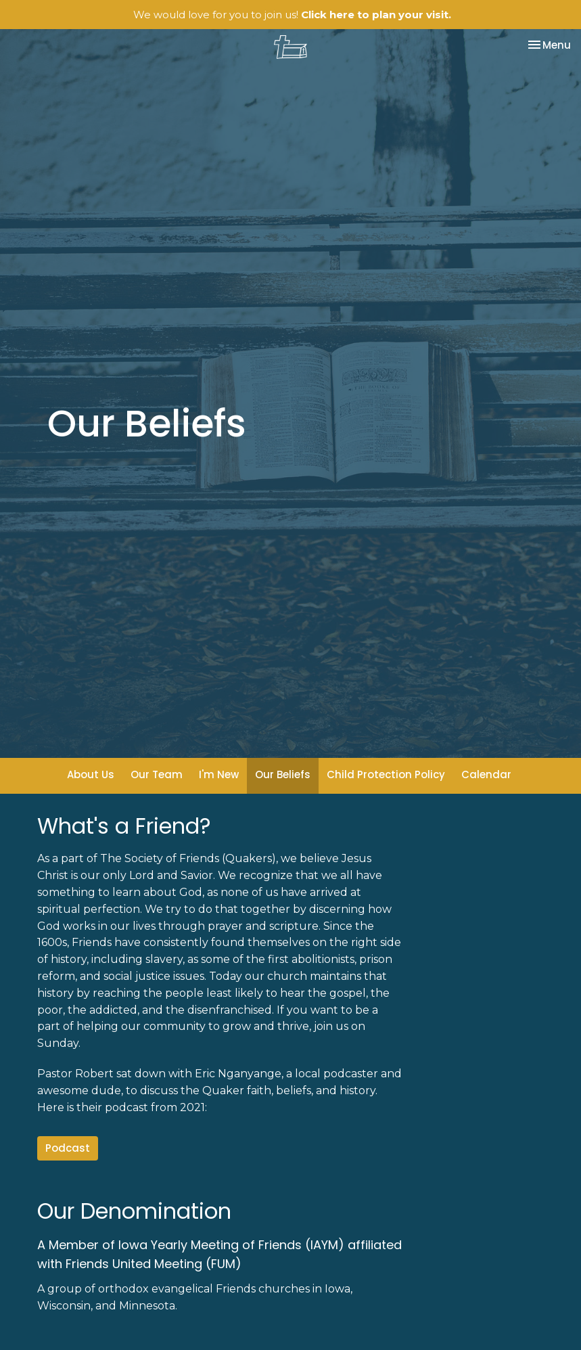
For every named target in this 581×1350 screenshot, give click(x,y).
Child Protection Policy (386, 774)
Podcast (67, 1148)
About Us (90, 774)
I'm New (219, 774)
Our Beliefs (282, 774)
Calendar (486, 774)
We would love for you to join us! (292, 14)
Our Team (157, 774)
